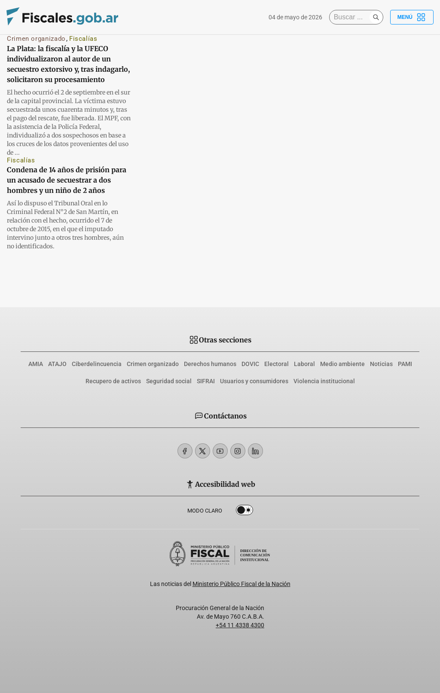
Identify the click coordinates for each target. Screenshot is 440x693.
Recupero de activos (113, 381)
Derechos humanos (210, 363)
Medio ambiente (342, 363)
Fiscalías (83, 38)
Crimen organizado (36, 38)
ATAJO (57, 363)
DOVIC (250, 363)
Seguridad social (169, 381)
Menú (411, 17)
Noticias (381, 363)
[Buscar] (351, 17)
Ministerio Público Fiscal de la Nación (241, 583)
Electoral (276, 363)
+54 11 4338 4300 (240, 625)
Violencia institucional (324, 381)
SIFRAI (206, 381)
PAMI (405, 363)
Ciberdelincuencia (97, 363)
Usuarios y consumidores (254, 381)
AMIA (35, 363)
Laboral (304, 363)
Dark (244, 511)
